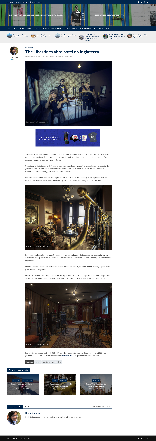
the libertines (56, 362)
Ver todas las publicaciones (102, 406)
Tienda (100, 28)
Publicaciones (69, 28)
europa (38, 362)
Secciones (16, 380)
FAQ (107, 28)
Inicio (15, 28)
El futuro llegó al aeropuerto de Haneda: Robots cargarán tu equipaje (92, 37)
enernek (14, 59)
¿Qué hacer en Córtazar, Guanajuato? (68, 36)
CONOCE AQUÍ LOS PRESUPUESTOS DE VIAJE (108, 15)
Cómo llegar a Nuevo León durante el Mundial (20, 36)
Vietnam (63, 380)
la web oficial (66, 356)
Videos (55, 380)
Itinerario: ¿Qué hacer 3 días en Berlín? (44, 36)
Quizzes (37, 28)
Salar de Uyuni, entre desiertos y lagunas (23, 385)
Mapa (29, 28)
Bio (21, 28)
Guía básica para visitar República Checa (140, 36)
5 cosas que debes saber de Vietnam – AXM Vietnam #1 (60, 385)
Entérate (29, 48)
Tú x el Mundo (27, 380)
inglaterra (46, 362)
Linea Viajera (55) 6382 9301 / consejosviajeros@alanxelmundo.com (36, 15)
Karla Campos (14, 57)
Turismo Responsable (52, 28)
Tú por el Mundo (86, 28)
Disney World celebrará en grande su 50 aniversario (96, 385)
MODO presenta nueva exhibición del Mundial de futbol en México (117, 36)
